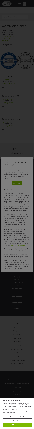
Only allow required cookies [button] (17, 417)
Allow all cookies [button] (17, 425)
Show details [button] (17, 421)
